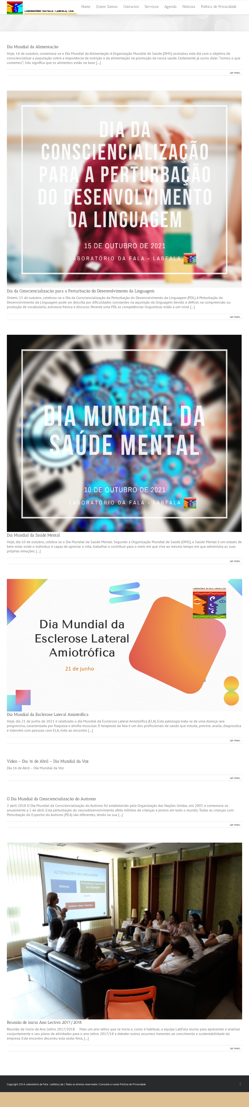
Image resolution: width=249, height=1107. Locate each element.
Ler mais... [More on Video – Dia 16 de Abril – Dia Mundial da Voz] (236, 778)
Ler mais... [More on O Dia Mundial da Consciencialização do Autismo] (236, 824)
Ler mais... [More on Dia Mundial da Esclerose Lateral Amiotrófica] (236, 740)
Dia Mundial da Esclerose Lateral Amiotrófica (48, 714)
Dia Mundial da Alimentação (32, 46)
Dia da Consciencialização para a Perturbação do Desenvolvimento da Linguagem (80, 290)
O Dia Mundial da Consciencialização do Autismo (51, 798)
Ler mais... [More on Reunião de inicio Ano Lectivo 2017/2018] (236, 1048)
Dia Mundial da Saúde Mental (33, 535)
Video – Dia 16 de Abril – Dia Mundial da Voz (48, 761)
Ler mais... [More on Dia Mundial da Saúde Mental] (236, 561)
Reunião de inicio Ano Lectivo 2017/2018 (44, 1022)
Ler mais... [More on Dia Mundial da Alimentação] (236, 72)
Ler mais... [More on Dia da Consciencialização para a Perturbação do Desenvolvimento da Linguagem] (236, 316)
